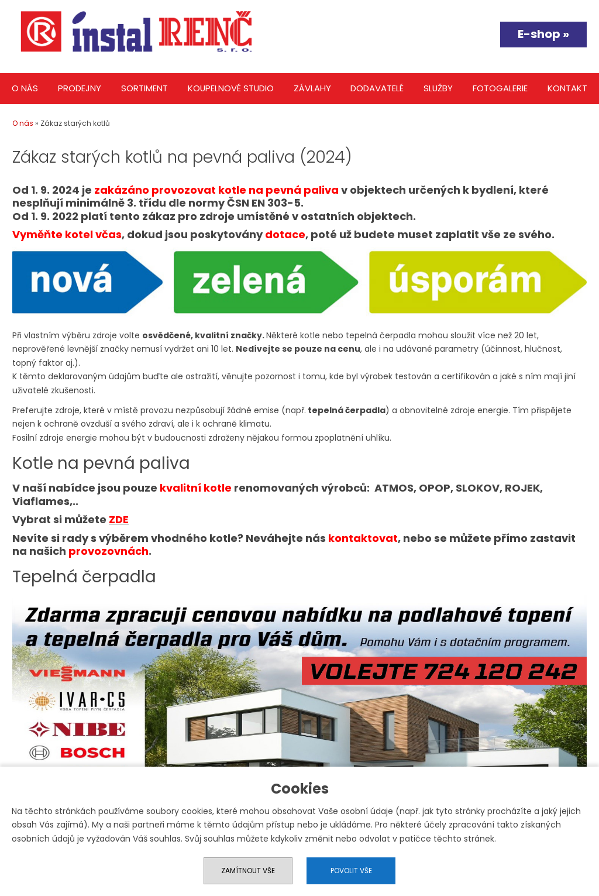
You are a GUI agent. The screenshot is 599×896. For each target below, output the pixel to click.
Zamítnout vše (248, 871)
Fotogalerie (500, 88)
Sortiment (144, 88)
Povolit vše (351, 871)
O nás (25, 88)
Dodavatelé (377, 88)
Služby (438, 88)
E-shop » (543, 34)
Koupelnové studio (231, 88)
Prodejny (79, 88)
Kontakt (567, 88)
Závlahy (312, 88)
